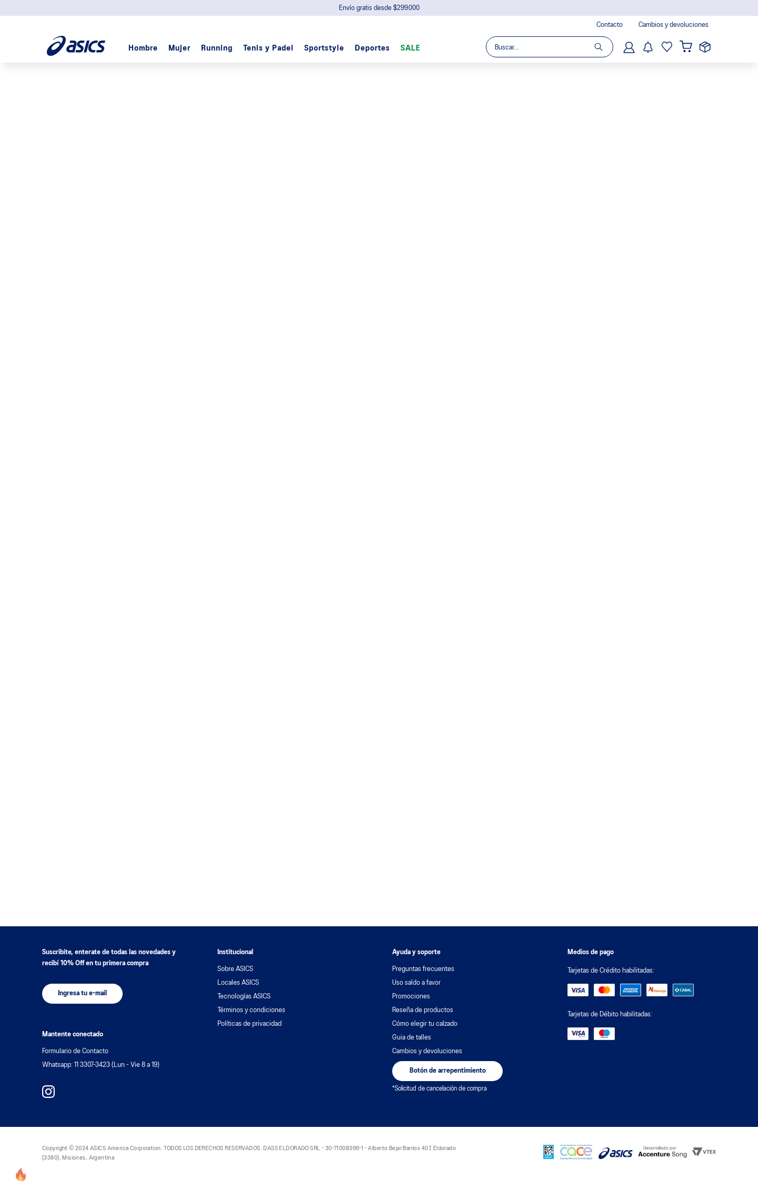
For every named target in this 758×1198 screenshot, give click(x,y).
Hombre (143, 48)
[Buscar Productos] (603, 47)
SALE (411, 48)
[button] (82, 993)
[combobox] (549, 46)
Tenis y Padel (268, 48)
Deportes (372, 48)
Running (217, 48)
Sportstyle (324, 48)
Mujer (179, 48)
